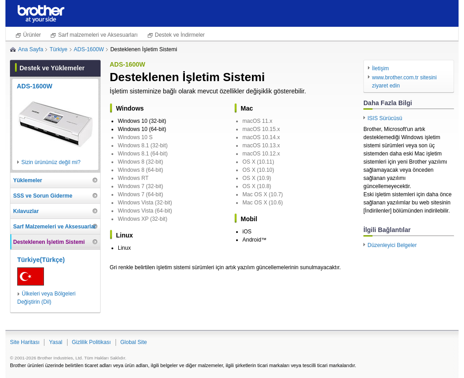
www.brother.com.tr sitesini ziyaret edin (404, 81)
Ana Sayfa (30, 49)
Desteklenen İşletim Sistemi (49, 242)
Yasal (55, 342)
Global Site (134, 342)
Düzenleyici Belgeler (392, 245)
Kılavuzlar (26, 211)
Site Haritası (24, 342)
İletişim (380, 68)
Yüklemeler (27, 180)
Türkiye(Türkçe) (41, 259)
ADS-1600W (89, 49)
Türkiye (58, 49)
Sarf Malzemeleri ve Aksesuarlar (54, 226)
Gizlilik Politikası (91, 342)
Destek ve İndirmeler (180, 35)
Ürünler (32, 35)
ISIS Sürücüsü (384, 118)
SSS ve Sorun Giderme (42, 196)
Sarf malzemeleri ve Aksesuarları (97, 35)
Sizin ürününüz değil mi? (51, 162)
